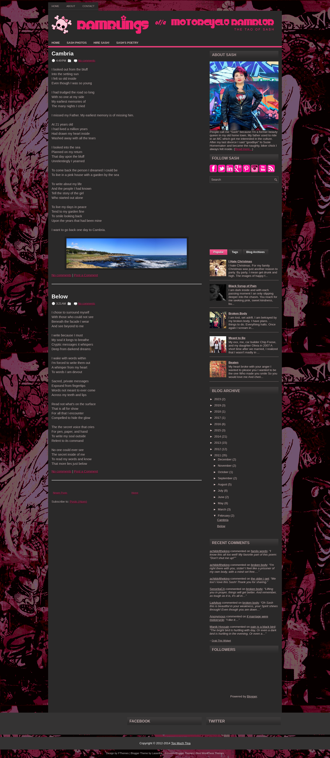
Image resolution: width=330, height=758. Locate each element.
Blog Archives (255, 252)
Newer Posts (60, 492)
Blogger (252, 696)
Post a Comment (86, 275)
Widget (227, 640)
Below (60, 296)
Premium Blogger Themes (179, 753)
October (223, 472)
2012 (218, 449)
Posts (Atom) (78, 501)
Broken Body (237, 313)
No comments (86, 60)
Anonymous (218, 616)
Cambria (63, 53)
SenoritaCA (217, 589)
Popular (218, 252)
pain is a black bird (262, 626)
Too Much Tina (181, 743)
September (225, 478)
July (221, 490)
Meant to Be (236, 338)
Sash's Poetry (127, 42)
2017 (218, 417)
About (70, 6)
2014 (218, 436)
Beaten (233, 362)
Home (55, 6)
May (221, 503)
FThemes (123, 753)
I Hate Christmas (240, 261)
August (223, 484)
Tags (235, 252)
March (222, 509)
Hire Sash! (101, 42)
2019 (218, 405)
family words (259, 551)
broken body (259, 565)
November (225, 465)
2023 (218, 399)
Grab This (217, 640)
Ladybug (215, 602)
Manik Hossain (219, 626)
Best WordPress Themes (210, 753)
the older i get (260, 578)
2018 (218, 411)
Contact (88, 6)
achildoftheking (220, 551)
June (221, 497)
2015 (218, 430)
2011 (218, 455)
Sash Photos (77, 42)
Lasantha (157, 753)
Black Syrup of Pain (242, 286)
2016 (218, 424)
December (225, 459)
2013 (218, 442)
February (224, 515)
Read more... (243, 149)
